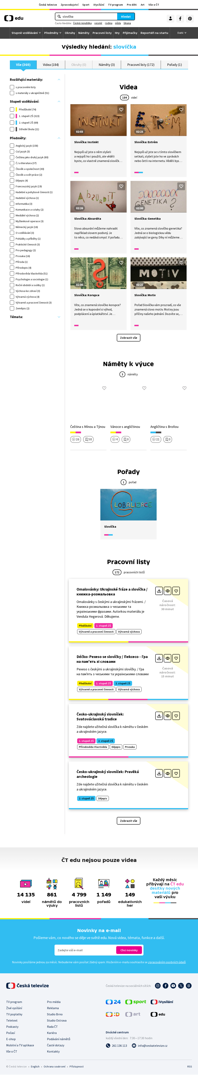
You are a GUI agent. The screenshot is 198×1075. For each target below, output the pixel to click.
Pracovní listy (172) (140, 65)
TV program (115, 4)
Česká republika (82, 23)
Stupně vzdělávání (25, 32)
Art (143, 4)
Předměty (51, 32)
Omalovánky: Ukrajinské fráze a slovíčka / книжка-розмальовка (112, 592)
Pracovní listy (102, 32)
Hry (117, 32)
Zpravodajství (70, 4)
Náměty (83, 32)
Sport (86, 4)
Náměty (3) (107, 65)
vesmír (98, 23)
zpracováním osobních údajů (167, 962)
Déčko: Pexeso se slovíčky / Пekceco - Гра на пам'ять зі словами (112, 659)
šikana (127, 23)
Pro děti (132, 4)
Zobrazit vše (128, 338)
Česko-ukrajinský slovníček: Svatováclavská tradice (100, 717)
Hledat (126, 16)
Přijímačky (130, 32)
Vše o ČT (153, 4)
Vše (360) (23, 65)
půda (118, 23)
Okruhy (70, 32)
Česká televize (48, 4)
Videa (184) (51, 65)
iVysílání (98, 4)
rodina (108, 23)
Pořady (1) (174, 65)
